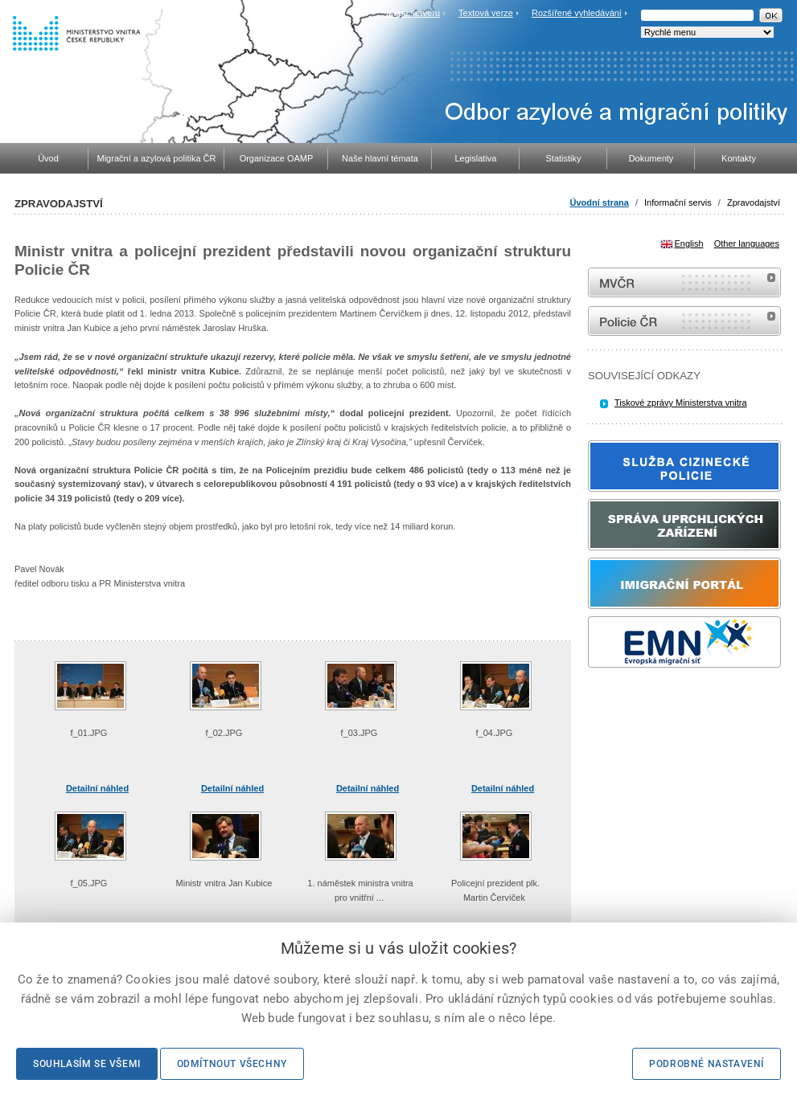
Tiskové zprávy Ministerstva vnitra (680, 402)
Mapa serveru (413, 13)
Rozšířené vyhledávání (577, 13)
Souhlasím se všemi (87, 1063)
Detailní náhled (97, 788)
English (689, 243)
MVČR (684, 282)
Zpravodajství (753, 202)
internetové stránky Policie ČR (684, 321)
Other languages (746, 243)
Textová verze (485, 13)
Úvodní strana (599, 202)
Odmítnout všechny (232, 1063)
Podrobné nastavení (706, 1063)
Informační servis (678, 202)
